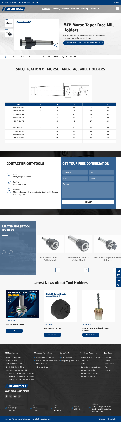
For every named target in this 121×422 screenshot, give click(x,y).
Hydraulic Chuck (11, 361)
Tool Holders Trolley (88, 376)
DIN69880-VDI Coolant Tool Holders (48, 361)
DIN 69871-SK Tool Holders (15, 367)
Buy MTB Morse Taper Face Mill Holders (85, 42)
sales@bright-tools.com (28, 2)
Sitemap (102, 419)
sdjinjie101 (77, 409)
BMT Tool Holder (41, 364)
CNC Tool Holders (11, 353)
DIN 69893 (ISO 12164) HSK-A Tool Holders (20, 373)
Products (46, 8)
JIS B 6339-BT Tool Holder (14, 364)
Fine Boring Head (67, 357)
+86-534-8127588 (9, 2)
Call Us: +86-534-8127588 (19, 183)
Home (9, 57)
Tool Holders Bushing (88, 370)
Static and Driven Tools (43, 353)
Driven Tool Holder (42, 367)
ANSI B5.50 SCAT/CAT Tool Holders (17, 370)
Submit (88, 202)
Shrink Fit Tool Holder (13, 357)
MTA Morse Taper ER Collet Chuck (92, 357)
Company (56, 8)
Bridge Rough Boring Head (70, 361)
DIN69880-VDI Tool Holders (45, 357)
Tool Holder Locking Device (90, 373)
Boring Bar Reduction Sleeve (91, 367)
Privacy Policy (111, 419)
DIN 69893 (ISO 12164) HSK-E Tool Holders (20, 380)
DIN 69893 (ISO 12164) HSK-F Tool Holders (20, 376)
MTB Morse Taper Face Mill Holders (66, 57)
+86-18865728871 (58, 409)
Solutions (75, 8)
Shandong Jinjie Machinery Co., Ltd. (25, 419)
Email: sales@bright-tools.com (22, 175)
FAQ (106, 367)
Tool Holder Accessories (29, 57)
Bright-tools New (110, 364)
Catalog (84, 8)
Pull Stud (84, 364)
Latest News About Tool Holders (60, 283)
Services (65, 8)
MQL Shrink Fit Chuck (15, 324)
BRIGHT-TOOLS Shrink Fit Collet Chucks (95, 329)
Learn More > (14, 331)
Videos (107, 361)
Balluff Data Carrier (52, 328)
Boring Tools (65, 353)
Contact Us (94, 8)
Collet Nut (84, 361)
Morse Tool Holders (45, 57)
